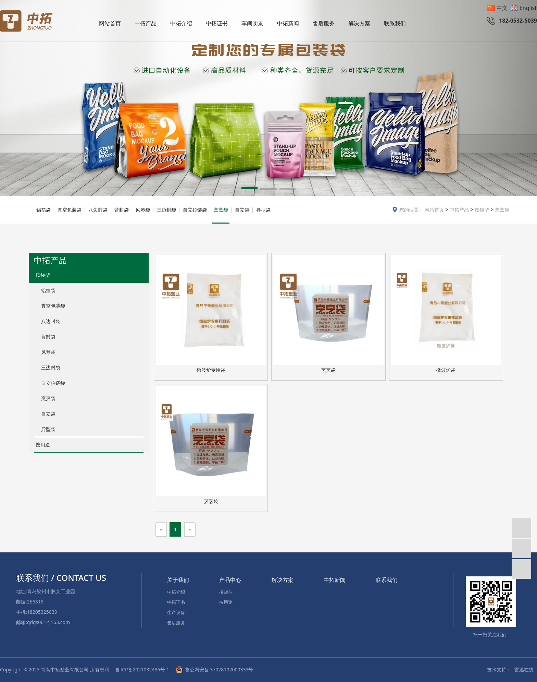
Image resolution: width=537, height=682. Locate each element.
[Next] (190, 529)
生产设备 (176, 612)
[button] (249, 189)
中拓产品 (146, 23)
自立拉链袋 (195, 209)
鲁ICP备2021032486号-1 (142, 669)
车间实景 (252, 23)
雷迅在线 (524, 669)
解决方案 (359, 23)
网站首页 (110, 23)
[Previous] (161, 529)
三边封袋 (166, 209)
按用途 (43, 444)
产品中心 (230, 580)
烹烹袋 (501, 209)
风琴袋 (143, 209)
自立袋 (242, 209)
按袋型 (481, 209)
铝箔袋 (43, 209)
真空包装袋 (70, 209)
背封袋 (121, 209)
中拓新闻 (288, 23)
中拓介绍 (181, 23)
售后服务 (324, 23)
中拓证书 (217, 23)
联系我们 (395, 23)
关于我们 (178, 580)
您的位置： (411, 209)
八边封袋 (98, 209)
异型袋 (263, 209)
